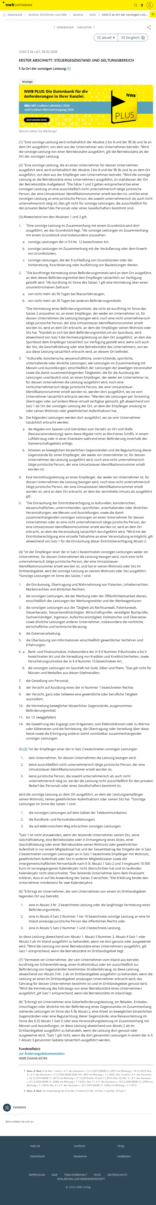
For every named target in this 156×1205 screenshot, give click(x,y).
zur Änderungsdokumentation (42, 1054)
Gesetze (78, 15)
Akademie (80, 1156)
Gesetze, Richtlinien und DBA (47, 15)
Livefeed (79, 1146)
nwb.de (35, 1146)
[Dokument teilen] (148, 27)
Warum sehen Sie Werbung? (38, 131)
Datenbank (37, 1156)
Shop (120, 1146)
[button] (135, 5)
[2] (25, 749)
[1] (68, 69)
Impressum (37, 1175)
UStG (92, 15)
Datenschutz (117, 1175)
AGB (54, 1175)
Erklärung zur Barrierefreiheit (81, 1179)
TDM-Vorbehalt (75, 1175)
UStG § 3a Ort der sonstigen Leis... (125, 15)
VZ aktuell (106, 38)
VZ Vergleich (133, 38)
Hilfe (97, 1175)
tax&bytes (124, 1156)
